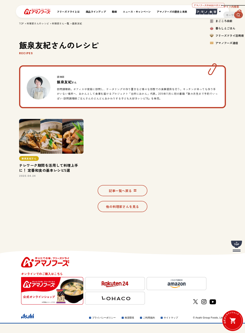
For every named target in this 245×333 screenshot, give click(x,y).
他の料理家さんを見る (122, 216)
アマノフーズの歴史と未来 (172, 12)
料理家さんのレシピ (38, 23)
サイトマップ (171, 327)
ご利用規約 (149, 327)
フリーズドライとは (68, 12)
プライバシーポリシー (104, 327)
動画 (114, 12)
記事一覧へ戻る (122, 198)
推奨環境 (129, 327)
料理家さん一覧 (60, 23)
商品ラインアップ (96, 12)
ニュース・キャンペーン (137, 12)
